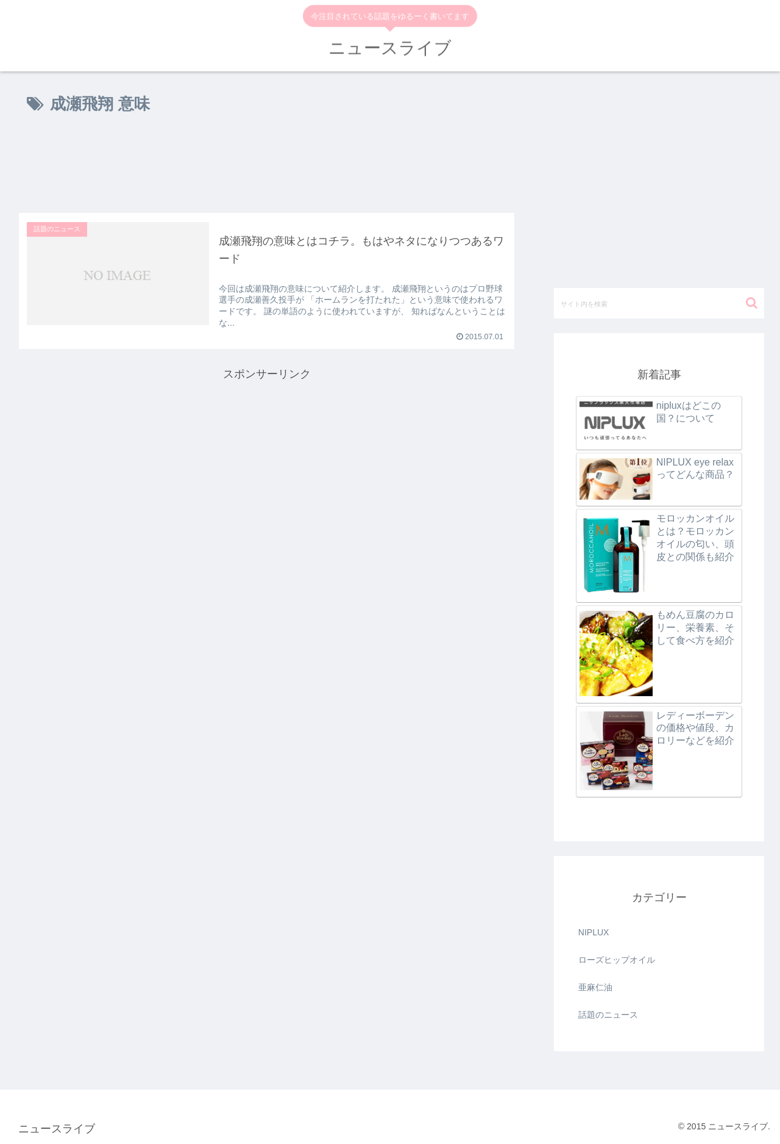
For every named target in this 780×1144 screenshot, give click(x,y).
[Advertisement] (266, 166)
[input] (659, 303)
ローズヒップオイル (616, 960)
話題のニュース (608, 1015)
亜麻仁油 (595, 987)
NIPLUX (593, 932)
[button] (751, 303)
